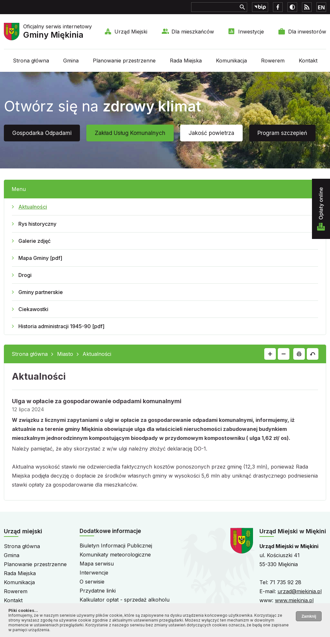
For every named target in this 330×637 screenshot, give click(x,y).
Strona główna (31, 60)
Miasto (65, 354)
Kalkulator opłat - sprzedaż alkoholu (125, 599)
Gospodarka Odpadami (42, 133)
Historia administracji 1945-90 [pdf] (61, 326)
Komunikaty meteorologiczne (115, 554)
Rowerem (273, 60)
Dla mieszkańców (192, 31)
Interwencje (94, 572)
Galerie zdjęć (34, 241)
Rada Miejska (186, 60)
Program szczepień (282, 133)
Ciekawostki (33, 309)
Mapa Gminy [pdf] (40, 258)
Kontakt (308, 60)
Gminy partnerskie (40, 292)
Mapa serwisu (97, 563)
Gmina (71, 60)
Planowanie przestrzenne (124, 60)
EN (321, 7)
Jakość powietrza (211, 133)
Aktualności (32, 207)
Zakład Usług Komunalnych (130, 133)
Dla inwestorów (307, 31)
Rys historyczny (37, 224)
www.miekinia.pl (294, 600)
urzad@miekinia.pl (299, 591)
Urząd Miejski (130, 31)
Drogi (25, 275)
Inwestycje (251, 31)
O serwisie (92, 581)
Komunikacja (231, 60)
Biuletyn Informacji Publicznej (116, 545)
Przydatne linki (98, 590)
